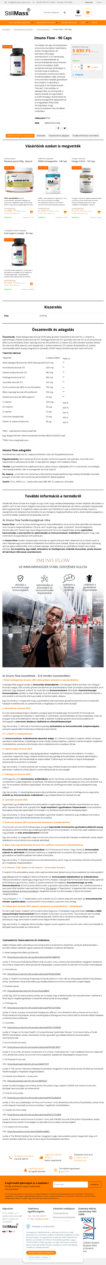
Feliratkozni (95, 1184)
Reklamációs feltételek (64, 1217)
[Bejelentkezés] (78, 13)
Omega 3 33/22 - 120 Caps (83, 161)
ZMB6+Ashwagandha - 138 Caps (52, 161)
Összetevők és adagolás (59, 136)
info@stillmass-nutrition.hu (19, 2)
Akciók (94, 23)
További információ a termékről (85, 136)
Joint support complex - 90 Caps (18, 233)
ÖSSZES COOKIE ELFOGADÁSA (41, 1253)
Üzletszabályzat (60, 1213)
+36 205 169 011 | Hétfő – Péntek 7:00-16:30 (54, 2)
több (99, 2)
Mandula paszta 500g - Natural (18, 161)
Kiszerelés (41, 136)
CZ (12, 1231)
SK (5, 1231)
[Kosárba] (31, 212)
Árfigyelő (77, 75)
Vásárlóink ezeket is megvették (20, 136)
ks (79, 67)
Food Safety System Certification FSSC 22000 (88, 1245)
